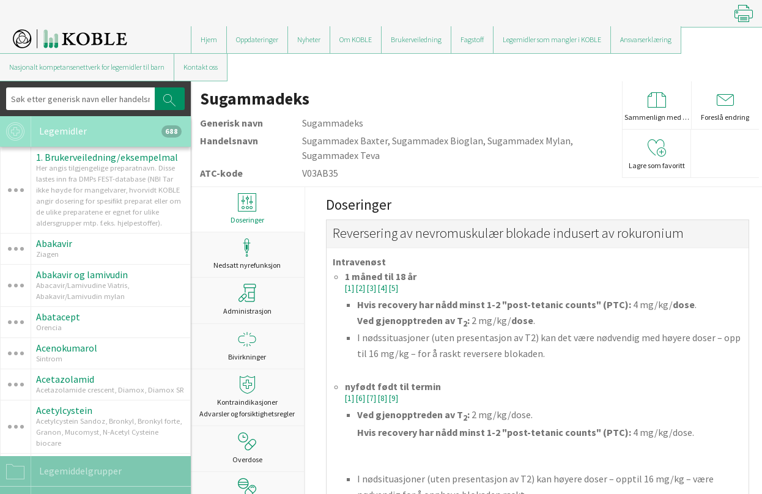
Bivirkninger (248, 345)
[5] (393, 288)
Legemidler (91, 131)
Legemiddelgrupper (61, 471)
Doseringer (248, 208)
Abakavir (54, 243)
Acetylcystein (64, 410)
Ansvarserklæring (645, 39)
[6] (361, 398)
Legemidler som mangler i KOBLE (552, 39)
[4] (383, 288)
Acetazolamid (65, 379)
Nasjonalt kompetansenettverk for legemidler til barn (87, 67)
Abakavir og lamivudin (82, 274)
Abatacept (58, 317)
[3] (372, 288)
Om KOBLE (355, 39)
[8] (383, 398)
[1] (350, 288)
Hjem (209, 39)
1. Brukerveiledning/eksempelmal (107, 157)
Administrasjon (247, 299)
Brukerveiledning (416, 39)
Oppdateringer (257, 39)
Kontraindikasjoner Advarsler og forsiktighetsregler (248, 396)
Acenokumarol (66, 348)
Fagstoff (472, 39)
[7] (372, 398)
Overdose (247, 448)
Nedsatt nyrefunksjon (248, 254)
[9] (393, 398)
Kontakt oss (200, 67)
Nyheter (308, 39)
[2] (361, 288)
